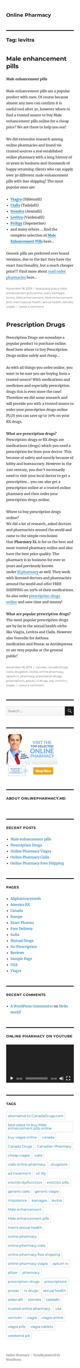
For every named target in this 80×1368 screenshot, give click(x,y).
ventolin (61, 680)
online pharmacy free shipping (34, 1255)
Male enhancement (30, 297)
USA (13, 965)
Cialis (15, 205)
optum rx (12, 676)
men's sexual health (27, 302)
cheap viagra (18, 1155)
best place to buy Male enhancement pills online (30, 1126)
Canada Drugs (58, 667)
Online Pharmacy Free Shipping (37, 863)
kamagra (58, 293)
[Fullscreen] (68, 1078)
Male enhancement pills (30, 839)
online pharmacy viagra (28, 1264)
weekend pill (19, 1336)
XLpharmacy (27, 572)
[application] (40, 1064)
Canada (16, 910)
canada (41, 667)
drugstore (21, 671)
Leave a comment (31, 306)
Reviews (17, 952)
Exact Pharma (22, 922)
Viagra (15, 971)
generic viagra (47, 1191)
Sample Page (21, 959)
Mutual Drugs (21, 940)
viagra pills (16, 1327)
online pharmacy (51, 671)
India (14, 934)
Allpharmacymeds (25, 898)
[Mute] (61, 1078)
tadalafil (52, 1300)
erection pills (58, 1182)
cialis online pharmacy (27, 1164)
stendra (68, 302)
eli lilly (41, 1173)
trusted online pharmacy (29, 1309)
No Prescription (23, 946)
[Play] (12, 1078)
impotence (17, 1200)
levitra (10, 297)
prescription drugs (48, 676)
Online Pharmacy (28, 15)
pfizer (12, 1273)
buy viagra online (22, 1137)
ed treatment (19, 1173)
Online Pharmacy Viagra (30, 851)
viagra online (52, 1318)
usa (51, 680)
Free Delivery (21, 928)
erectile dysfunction (25, 1182)
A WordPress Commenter (31, 1006)
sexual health (51, 302)
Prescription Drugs (35, 324)
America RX (20, 904)
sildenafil (15, 1300)
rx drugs (42, 680)
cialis (47, 293)
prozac (30, 680)
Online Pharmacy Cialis (29, 857)
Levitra (16, 217)
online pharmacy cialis (27, 1245)
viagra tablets (41, 1327)
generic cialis (19, 1191)
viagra (10, 306)
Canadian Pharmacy (54, 1146)
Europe (16, 916)
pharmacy (27, 676)
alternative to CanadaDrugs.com (35, 1116)
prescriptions (15, 680)
